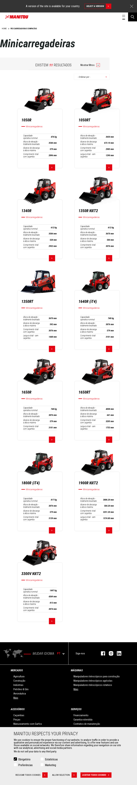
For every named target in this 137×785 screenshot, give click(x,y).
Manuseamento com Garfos (27, 723)
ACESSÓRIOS (18, 709)
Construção (19, 680)
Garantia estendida (82, 719)
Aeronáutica (19, 693)
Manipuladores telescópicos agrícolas (92, 680)
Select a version (98, 6)
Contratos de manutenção (86, 723)
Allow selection (64, 775)
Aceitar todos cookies (96, 775)
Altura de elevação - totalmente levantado (31, 142)
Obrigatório (24, 759)
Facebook (101, 653)
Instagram (109, 653)
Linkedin (117, 653)
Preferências (25, 765)
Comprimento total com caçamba (30, 155)
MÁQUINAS (77, 670)
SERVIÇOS (76, 709)
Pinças (16, 719)
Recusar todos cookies (32, 775)
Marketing (50, 765)
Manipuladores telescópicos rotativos (92, 685)
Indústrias (18, 685)
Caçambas (18, 715)
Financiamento (80, 715)
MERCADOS (17, 670)
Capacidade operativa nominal (30, 136)
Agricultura (18, 676)
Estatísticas (51, 759)
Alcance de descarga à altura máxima (31, 149)
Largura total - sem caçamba (87, 155)
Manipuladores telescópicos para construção (96, 676)
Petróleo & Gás (21, 689)
